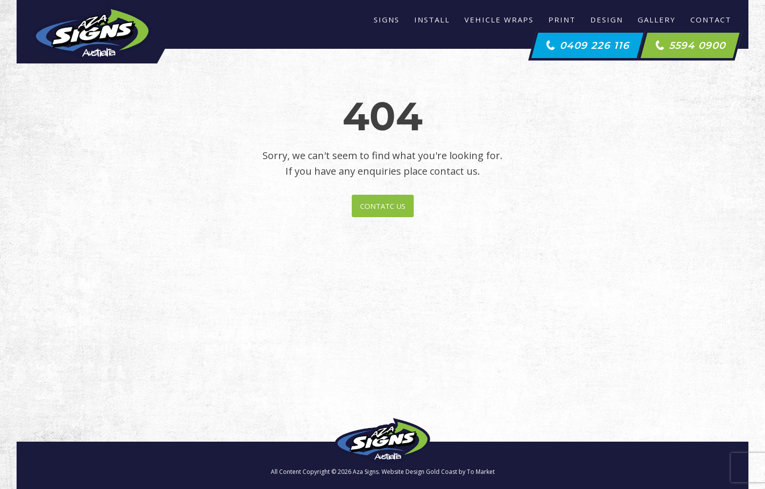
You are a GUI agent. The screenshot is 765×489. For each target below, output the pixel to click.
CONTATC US (382, 206)
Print (562, 19)
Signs (387, 19)
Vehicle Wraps (499, 19)
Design (606, 19)
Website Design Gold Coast (419, 472)
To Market (481, 472)
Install (432, 19)
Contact (710, 19)
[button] (587, 45)
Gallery (657, 19)
